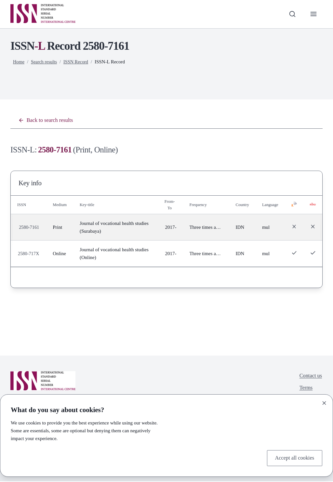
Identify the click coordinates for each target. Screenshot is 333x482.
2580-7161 (29, 228)
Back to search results (47, 120)
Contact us (310, 377)
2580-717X (29, 254)
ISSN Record (78, 61)
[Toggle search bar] (290, 14)
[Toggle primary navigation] (313, 14)
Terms (305, 389)
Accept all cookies (293, 457)
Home (19, 61)
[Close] (324, 402)
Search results (45, 61)
